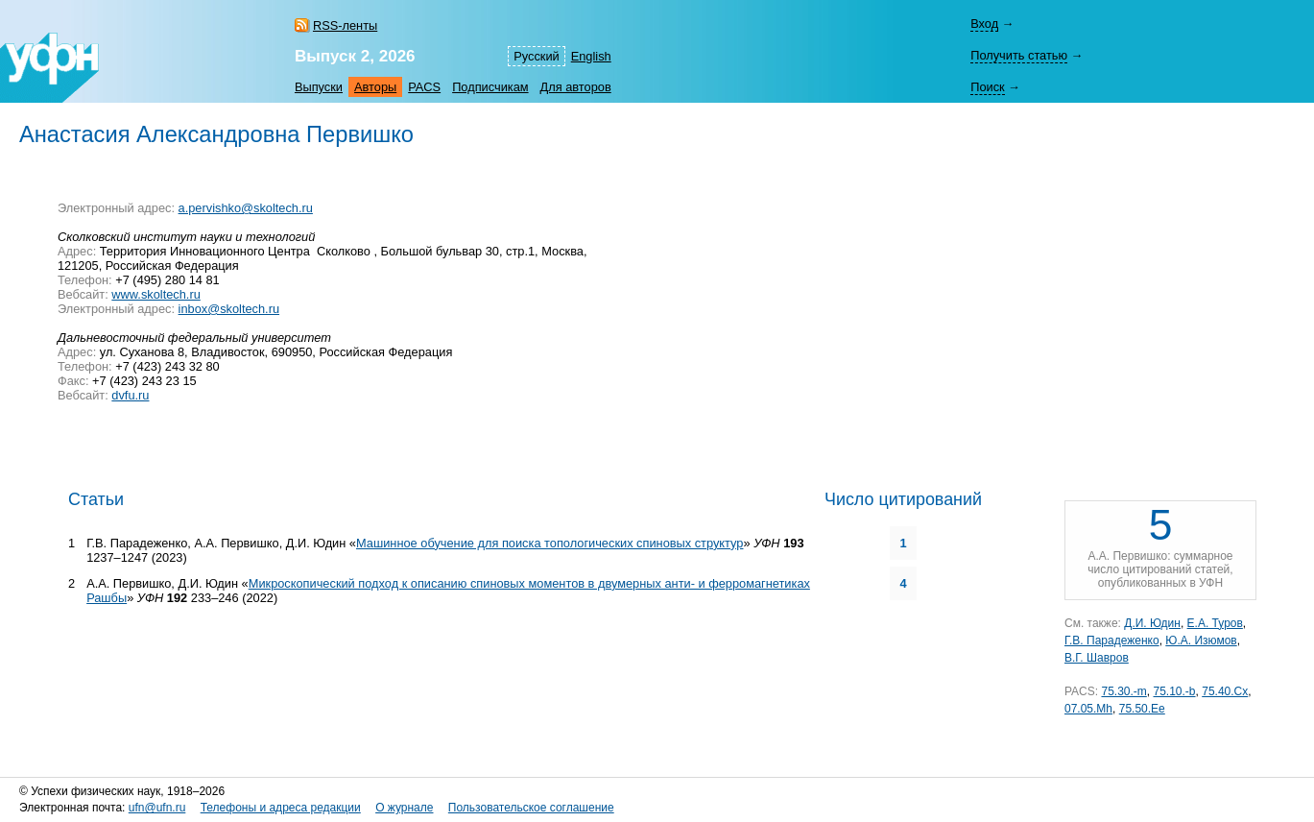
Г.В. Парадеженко (1111, 640)
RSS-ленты (345, 25)
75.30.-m (1123, 691)
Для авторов (575, 87)
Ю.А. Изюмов (1200, 640)
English (591, 56)
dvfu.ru (130, 395)
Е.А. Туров (1215, 623)
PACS (424, 87)
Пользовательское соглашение (531, 807)
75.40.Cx (1225, 691)
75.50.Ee (1142, 708)
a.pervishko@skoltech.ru (246, 208)
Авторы (375, 87)
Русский (536, 56)
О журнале (404, 807)
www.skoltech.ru (155, 294)
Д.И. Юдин (1152, 623)
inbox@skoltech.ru (229, 309)
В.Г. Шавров (1096, 658)
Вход (984, 23)
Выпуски (319, 87)
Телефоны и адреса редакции (281, 807)
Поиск (987, 87)
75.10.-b (1175, 691)
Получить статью (1018, 55)
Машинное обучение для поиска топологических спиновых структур (549, 543)
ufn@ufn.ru (157, 807)
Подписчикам (490, 87)
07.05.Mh (1088, 708)
